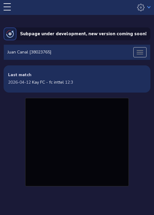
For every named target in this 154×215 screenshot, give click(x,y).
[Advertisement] (77, 141)
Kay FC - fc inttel (48, 82)
